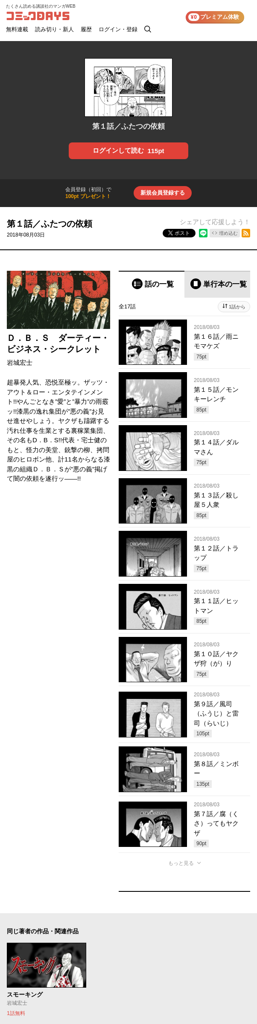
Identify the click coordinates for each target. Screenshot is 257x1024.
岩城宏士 (19, 362)
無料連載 (17, 29)
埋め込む (228, 233)
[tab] (151, 284)
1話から (237, 306)
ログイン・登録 (118, 29)
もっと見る (181, 863)
